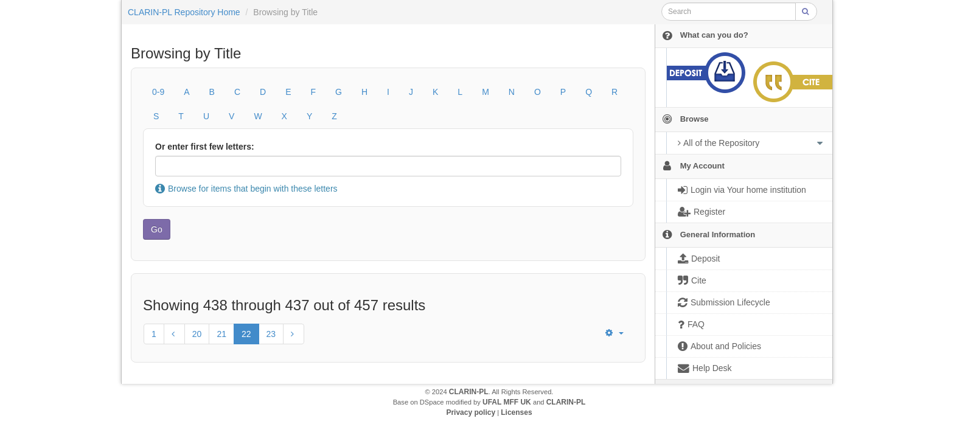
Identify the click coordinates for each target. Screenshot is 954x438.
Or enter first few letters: (204, 146)
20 (197, 334)
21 (221, 334)
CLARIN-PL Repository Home (184, 12)
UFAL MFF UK (506, 402)
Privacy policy (470, 412)
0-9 (158, 92)
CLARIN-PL (469, 392)
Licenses (516, 412)
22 (246, 334)
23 (271, 334)
